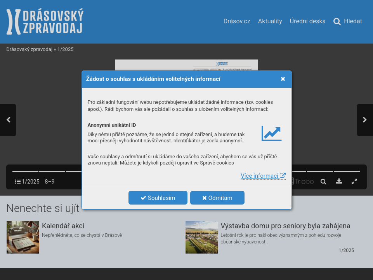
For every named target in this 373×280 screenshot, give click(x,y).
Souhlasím (158, 197)
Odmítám (217, 197)
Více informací (263, 175)
